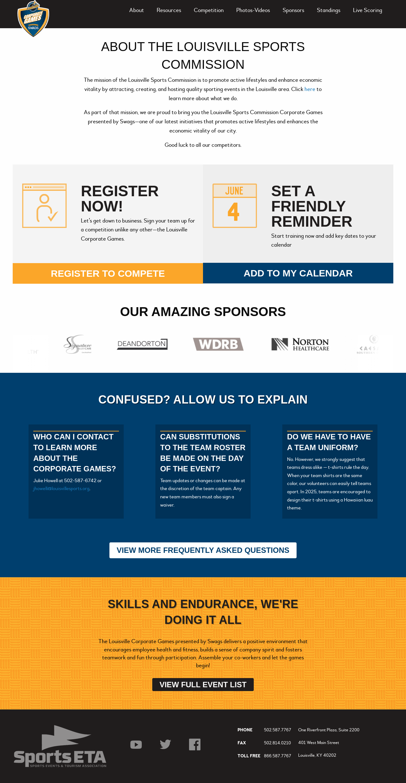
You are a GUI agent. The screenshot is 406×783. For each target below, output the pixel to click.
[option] (79, 344)
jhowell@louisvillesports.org (61, 488)
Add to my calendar (298, 273)
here (310, 89)
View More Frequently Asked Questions (203, 550)
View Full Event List (203, 684)
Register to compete (108, 273)
